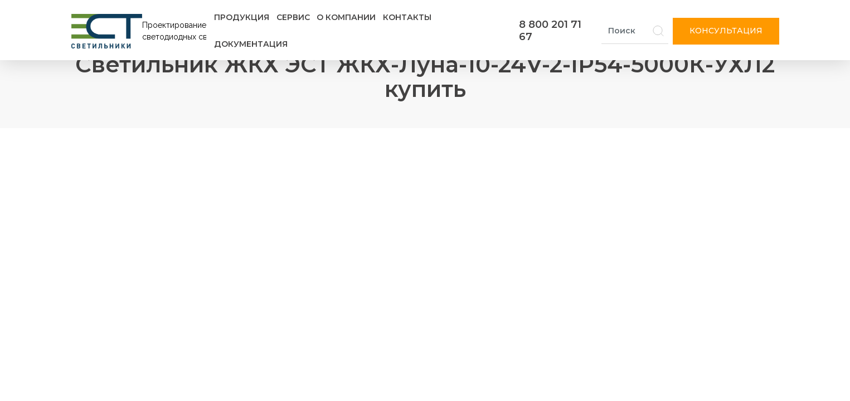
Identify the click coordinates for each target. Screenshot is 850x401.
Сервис (293, 17)
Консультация (725, 31)
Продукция (241, 17)
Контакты (407, 17)
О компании (346, 17)
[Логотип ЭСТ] (141, 31)
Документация (251, 44)
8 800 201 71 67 (550, 30)
